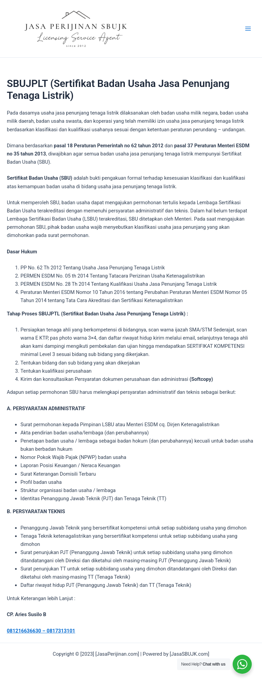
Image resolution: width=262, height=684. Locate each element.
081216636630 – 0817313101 (41, 631)
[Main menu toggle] (248, 28)
